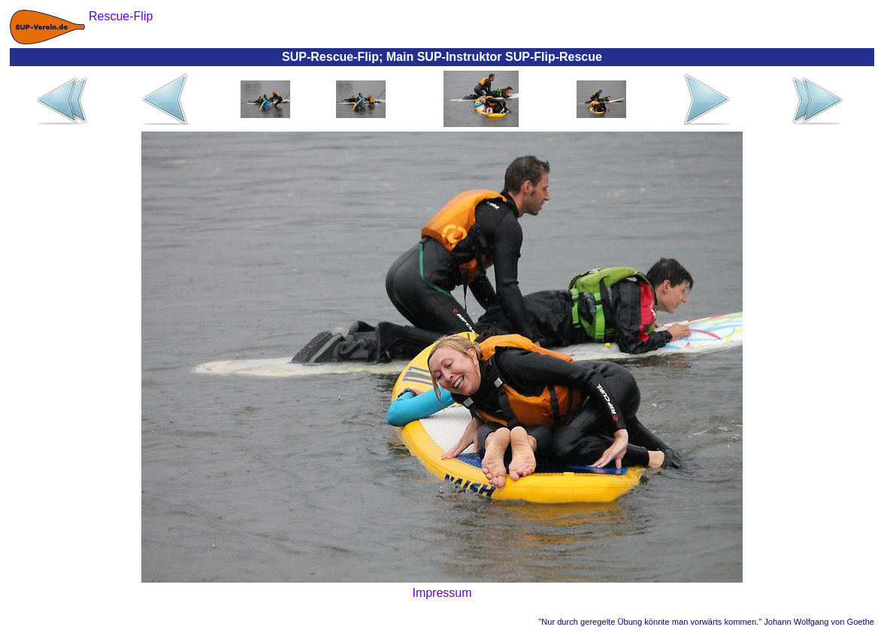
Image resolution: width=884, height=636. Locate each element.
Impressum (441, 592)
